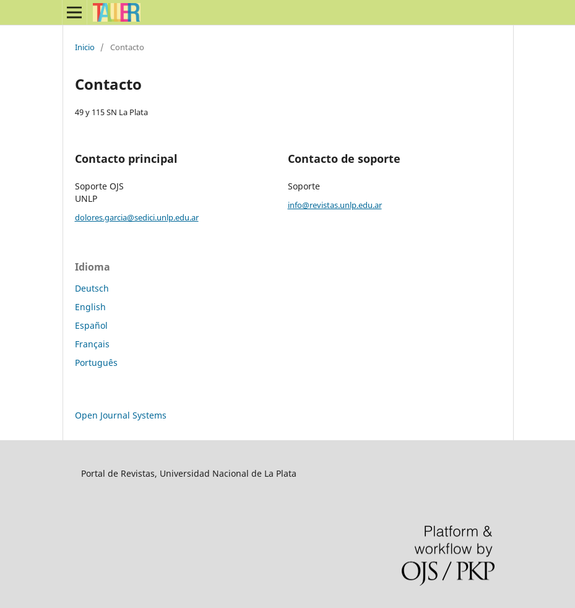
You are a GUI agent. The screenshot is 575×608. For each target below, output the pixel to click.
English (90, 307)
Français (92, 344)
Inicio (85, 47)
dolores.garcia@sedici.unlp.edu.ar (137, 217)
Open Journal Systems (120, 415)
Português (96, 362)
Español (91, 325)
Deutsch (92, 288)
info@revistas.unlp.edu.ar (335, 205)
